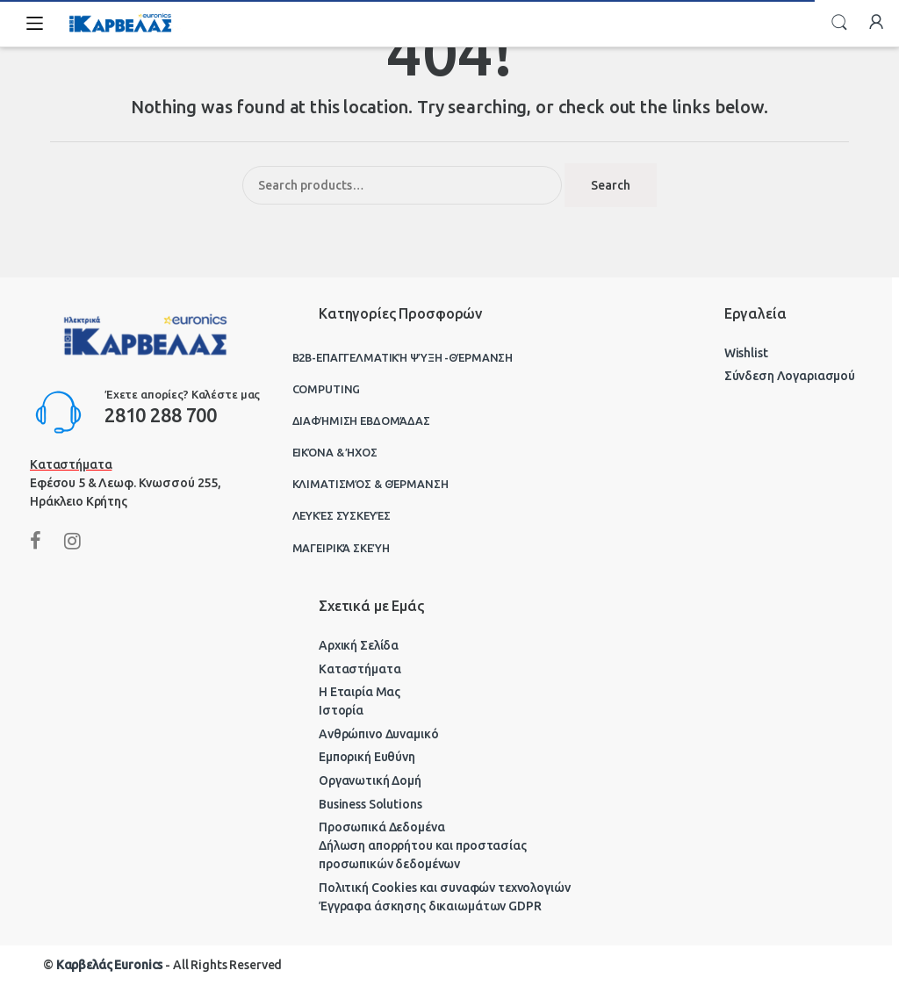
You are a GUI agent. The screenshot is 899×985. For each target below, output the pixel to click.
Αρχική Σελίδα (359, 645)
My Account (876, 22)
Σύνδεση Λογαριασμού (789, 376)
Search (839, 22)
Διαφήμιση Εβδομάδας (361, 420)
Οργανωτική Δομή (370, 780)
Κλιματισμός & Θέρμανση (370, 484)
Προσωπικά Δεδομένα (381, 827)
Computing (326, 389)
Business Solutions (370, 804)
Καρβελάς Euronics (109, 965)
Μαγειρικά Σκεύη (341, 548)
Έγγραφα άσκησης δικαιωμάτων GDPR (430, 906)
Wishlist (746, 353)
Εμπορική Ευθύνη (367, 757)
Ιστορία (341, 710)
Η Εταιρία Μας (359, 692)
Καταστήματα (359, 669)
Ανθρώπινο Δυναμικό (378, 734)
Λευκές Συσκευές (341, 515)
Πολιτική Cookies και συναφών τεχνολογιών (444, 888)
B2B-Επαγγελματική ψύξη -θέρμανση (403, 357)
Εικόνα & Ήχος (335, 452)
